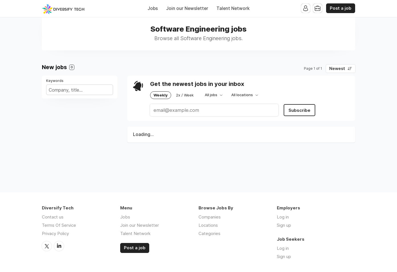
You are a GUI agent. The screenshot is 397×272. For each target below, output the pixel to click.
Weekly (161, 95)
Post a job (340, 8)
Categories (209, 233)
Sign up (284, 225)
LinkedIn (59, 246)
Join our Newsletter (187, 8)
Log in (283, 217)
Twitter (47, 246)
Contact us (53, 217)
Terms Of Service (59, 225)
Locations (208, 225)
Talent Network (233, 8)
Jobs (153, 8)
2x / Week (185, 95)
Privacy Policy (55, 233)
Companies (209, 217)
